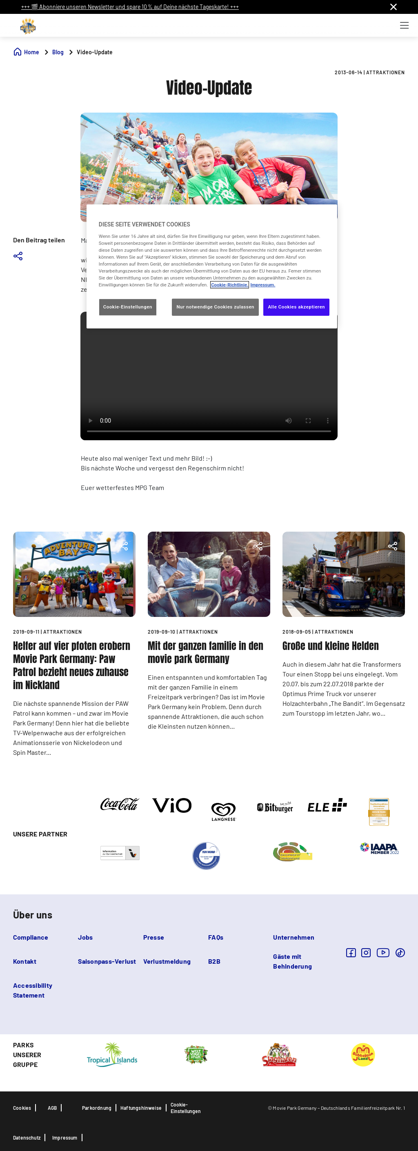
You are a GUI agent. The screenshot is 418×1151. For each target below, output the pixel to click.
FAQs (215, 937)
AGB (52, 1108)
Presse (153, 937)
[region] (212, 266)
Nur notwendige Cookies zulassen (215, 307)
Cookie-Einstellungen (186, 1108)
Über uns (32, 914)
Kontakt (25, 961)
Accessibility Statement (32, 990)
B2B (214, 961)
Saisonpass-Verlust (107, 961)
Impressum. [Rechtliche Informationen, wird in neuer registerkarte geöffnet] (262, 285)
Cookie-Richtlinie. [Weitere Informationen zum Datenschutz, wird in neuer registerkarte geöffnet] (229, 285)
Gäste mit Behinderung (292, 961)
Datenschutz (26, 1137)
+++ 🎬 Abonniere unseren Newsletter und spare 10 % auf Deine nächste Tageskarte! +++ (130, 6)
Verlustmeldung (167, 961)
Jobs (85, 937)
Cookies (22, 1108)
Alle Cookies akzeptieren (296, 307)
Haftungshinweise (141, 1108)
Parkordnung (96, 1108)
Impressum (65, 1137)
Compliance (30, 937)
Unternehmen (293, 937)
